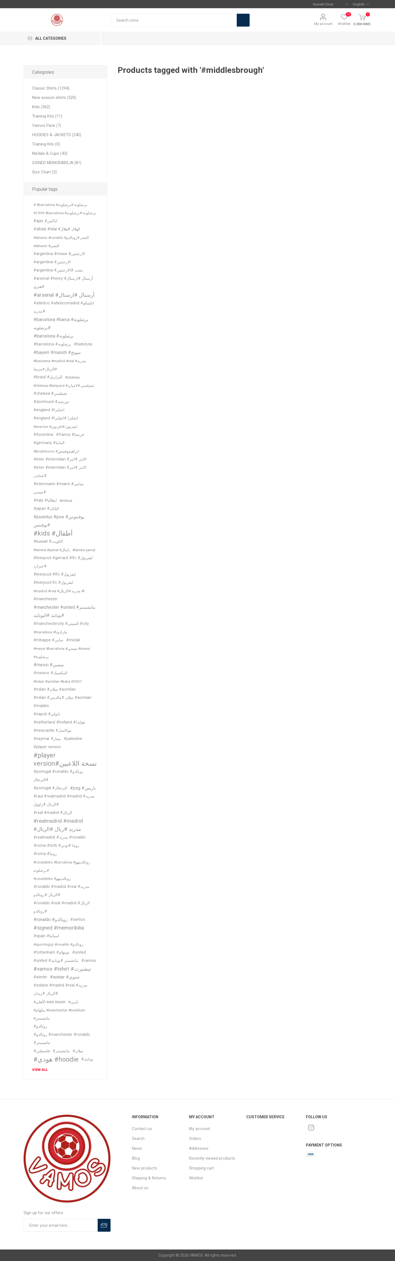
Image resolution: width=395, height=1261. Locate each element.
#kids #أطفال (53, 533)
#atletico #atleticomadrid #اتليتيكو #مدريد (63, 307)
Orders (195, 1138)
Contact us (142, 1128)
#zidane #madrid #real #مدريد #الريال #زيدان (60, 989)
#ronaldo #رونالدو (50, 919)
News (137, 1148)
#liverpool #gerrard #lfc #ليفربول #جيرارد (62, 562)
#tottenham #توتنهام (51, 952)
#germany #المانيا (48, 443)
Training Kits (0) (46, 144)
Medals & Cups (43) (49, 153)
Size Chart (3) (44, 172)
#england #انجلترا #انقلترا (55, 418)
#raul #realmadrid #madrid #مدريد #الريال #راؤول (64, 800)
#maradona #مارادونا (50, 632)
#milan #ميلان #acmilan (54, 689)
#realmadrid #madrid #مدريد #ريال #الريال (58, 825)
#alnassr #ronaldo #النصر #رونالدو (61, 237)
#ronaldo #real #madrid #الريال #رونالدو (61, 907)
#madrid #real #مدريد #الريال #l (58, 591)
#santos (77, 919)
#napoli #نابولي (46, 714)
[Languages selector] (361, 4)
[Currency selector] (330, 4)
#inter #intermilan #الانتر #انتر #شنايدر (59, 471)
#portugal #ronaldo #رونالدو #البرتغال (58, 775)
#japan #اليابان (46, 508)
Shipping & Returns (149, 1178)
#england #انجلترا (48, 410)
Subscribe (104, 1225)
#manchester (45, 599)
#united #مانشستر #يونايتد (55, 960)
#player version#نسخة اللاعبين (65, 759)
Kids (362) (41, 106)
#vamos (88, 960)
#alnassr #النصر (46, 246)
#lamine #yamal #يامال (51, 550)
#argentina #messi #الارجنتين (59, 253)
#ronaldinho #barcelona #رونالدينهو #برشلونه (61, 866)
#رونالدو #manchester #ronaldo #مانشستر (61, 1038)
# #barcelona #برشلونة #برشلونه (60, 204)
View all (40, 1070)
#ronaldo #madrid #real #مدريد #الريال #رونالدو (61, 890)
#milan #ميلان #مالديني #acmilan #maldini (62, 701)
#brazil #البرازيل (47, 377)
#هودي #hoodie (55, 1059)
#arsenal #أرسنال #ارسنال (63, 295)
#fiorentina (43, 434)
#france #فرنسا (70, 434)
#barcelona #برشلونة (53, 336)
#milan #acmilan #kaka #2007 (57, 681)
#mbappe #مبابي (48, 640)
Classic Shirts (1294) (50, 88)
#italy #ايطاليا (45, 500)
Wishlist (196, 1178)
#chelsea (72, 377)
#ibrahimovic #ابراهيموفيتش (56, 451)
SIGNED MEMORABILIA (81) (56, 162)
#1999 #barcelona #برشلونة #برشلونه (64, 213)
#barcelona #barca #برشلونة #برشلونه (60, 323)
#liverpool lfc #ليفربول (53, 582)
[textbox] (174, 20)
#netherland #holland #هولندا (59, 722)
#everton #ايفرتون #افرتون (55, 426)
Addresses (198, 1148)
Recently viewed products (212, 1158)
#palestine (73, 738)
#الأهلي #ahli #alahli (49, 1002)
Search (243, 20)
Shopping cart (201, 1168)
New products (144, 1168)
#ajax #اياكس (45, 221)
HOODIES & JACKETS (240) (56, 134)
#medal (73, 640)
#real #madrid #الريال (52, 812)
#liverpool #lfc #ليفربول (54, 574)
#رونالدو (40, 1026)
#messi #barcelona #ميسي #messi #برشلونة (61, 652)
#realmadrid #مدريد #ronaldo (59, 837)
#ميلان (77, 1051)
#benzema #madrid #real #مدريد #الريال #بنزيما (59, 365)
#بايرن (73, 1002)
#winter (40, 977)
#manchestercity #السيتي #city (61, 623)
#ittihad (66, 500)
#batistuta (83, 344)
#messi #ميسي (48, 664)
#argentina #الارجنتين (52, 262)
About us (140, 1187)
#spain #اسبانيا (46, 936)
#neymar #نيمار (47, 738)
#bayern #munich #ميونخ (57, 352)
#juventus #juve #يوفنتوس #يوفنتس (58, 521)
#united (79, 952)
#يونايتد (87, 1059)
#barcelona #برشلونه (52, 344)
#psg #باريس (83, 788)
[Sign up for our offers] (61, 1225)
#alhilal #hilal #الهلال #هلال (56, 229)
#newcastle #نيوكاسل (52, 730)
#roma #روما (45, 853)
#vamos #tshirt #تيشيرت (62, 969)
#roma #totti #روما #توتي (56, 845)
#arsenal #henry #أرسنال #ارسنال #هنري (63, 282)
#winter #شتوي (65, 977)
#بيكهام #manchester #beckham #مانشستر (59, 1014)
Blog (136, 1158)
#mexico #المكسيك (50, 673)
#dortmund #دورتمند (51, 401)
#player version (47, 747)
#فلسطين (41, 1051)
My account (323, 24)
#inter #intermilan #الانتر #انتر (59, 459)
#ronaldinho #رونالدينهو (52, 878)
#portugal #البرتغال (50, 788)
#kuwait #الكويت (48, 541)
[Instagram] (311, 1127)
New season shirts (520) (54, 97)
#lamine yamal (83, 550)
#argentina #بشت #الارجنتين (58, 270)
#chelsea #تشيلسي (50, 393)
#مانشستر (61, 1051)
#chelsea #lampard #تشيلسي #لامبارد (63, 385)
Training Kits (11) (47, 116)
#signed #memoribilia (58, 928)
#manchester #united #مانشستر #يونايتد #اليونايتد (64, 611)
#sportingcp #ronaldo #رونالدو (58, 944)
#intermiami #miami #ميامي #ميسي (58, 488)
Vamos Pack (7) (46, 125)
